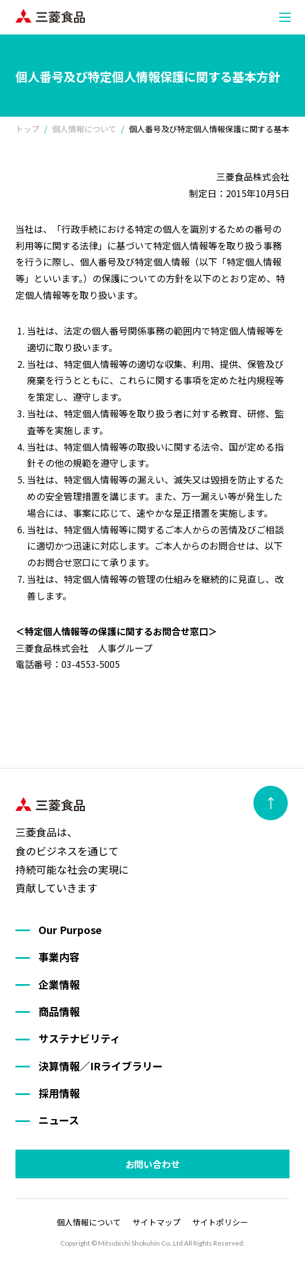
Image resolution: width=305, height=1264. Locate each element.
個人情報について (89, 1222)
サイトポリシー (220, 1222)
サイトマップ (156, 1222)
